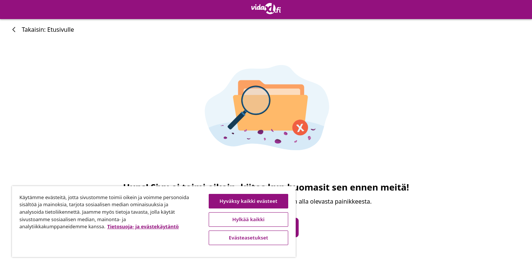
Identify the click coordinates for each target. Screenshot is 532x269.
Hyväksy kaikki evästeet (248, 201)
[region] (154, 221)
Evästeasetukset (248, 237)
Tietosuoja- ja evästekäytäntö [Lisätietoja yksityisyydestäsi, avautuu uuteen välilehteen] (143, 226)
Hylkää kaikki (248, 219)
